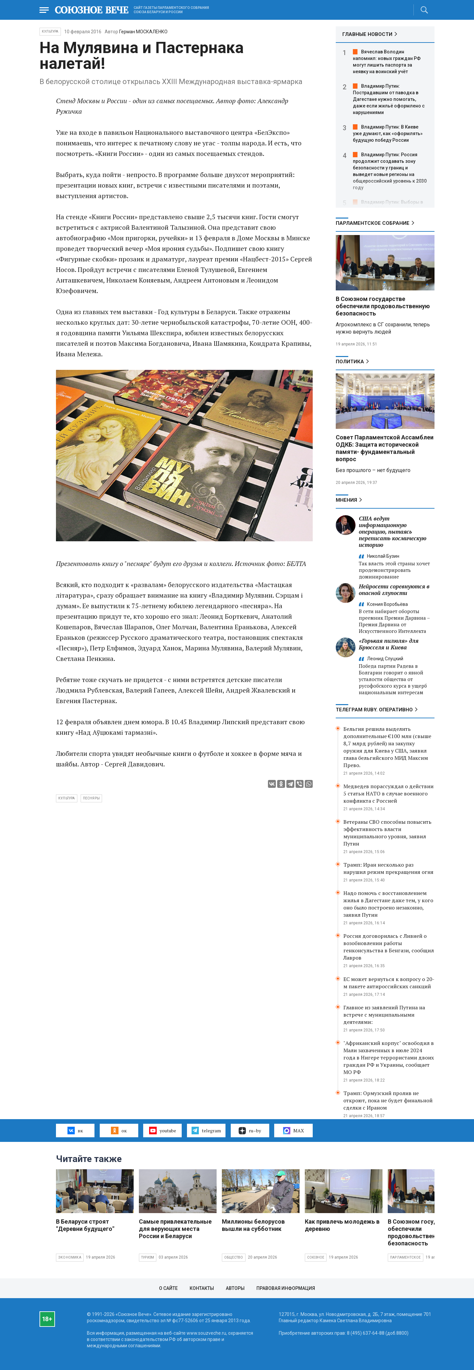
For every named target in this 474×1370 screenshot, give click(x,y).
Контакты (202, 1288)
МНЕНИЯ (346, 500)
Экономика (69, 1257)
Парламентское (405, 1257)
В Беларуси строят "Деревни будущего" (85, 1225)
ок (118, 1130)
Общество (233, 1257)
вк (75, 1130)
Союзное (315, 1257)
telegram (206, 1130)
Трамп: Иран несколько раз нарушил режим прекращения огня (388, 868)
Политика (350, 362)
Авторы (235, 1288)
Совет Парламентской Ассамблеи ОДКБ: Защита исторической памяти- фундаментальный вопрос (385, 448)
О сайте (168, 1288)
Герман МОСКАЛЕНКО (143, 31)
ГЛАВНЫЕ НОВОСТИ (367, 34)
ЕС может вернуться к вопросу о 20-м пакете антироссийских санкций (388, 982)
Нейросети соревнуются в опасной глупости (394, 589)
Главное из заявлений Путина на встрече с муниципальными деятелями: (384, 1015)
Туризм (147, 1257)
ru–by (250, 1130)
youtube (162, 1130)
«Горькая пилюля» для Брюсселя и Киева (388, 644)
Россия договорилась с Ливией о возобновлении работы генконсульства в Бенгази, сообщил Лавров (388, 946)
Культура (50, 31)
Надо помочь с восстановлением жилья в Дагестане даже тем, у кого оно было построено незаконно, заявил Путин (388, 903)
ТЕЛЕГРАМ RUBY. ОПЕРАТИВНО (374, 710)
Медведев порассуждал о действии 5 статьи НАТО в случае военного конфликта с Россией (388, 793)
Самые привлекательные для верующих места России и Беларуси (175, 1228)
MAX (293, 1130)
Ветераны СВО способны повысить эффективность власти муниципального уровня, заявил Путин (387, 832)
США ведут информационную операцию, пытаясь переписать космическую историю (392, 532)
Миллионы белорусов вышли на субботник (253, 1225)
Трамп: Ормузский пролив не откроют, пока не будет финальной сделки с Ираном (388, 1100)
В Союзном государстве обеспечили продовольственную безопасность (383, 306)
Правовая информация (285, 1288)
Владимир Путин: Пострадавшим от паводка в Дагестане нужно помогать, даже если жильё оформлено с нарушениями (389, 99)
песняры (91, 798)
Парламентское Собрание (372, 223)
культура (66, 798)
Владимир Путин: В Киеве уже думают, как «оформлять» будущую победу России (388, 133)
